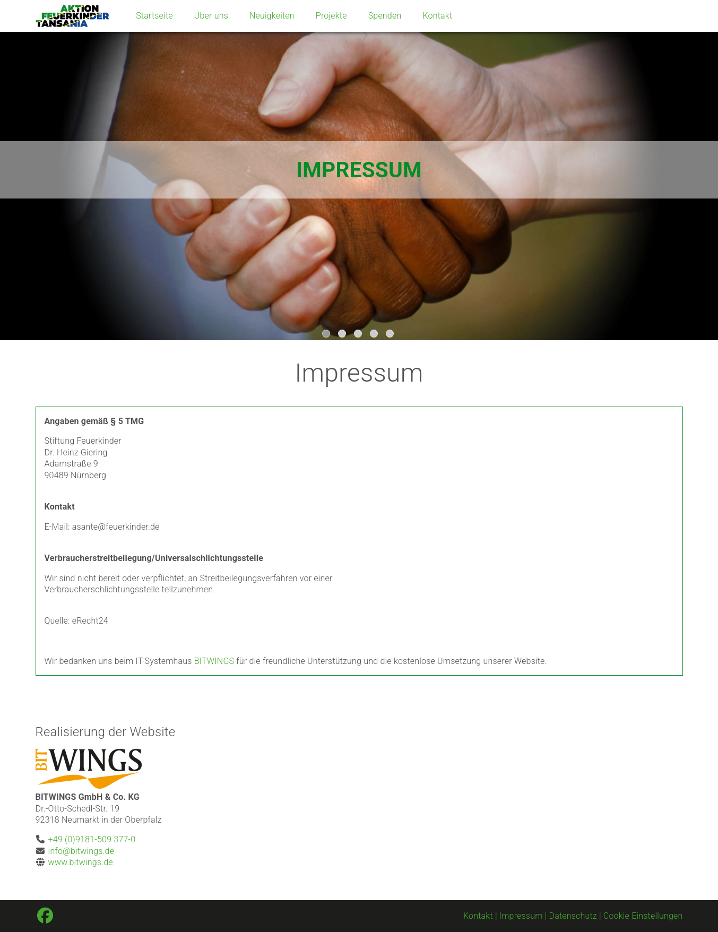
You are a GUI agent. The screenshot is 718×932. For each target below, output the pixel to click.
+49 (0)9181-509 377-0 (92, 839)
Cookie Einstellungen (643, 916)
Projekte (331, 16)
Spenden (385, 16)
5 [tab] (391, 335)
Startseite (154, 16)
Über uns (211, 16)
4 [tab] (375, 335)
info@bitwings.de (81, 851)
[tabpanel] (359, 170)
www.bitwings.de (80, 862)
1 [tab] (327, 335)
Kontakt (437, 16)
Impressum (521, 916)
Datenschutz (573, 916)
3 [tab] (359, 335)
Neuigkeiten (272, 16)
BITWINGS (214, 661)
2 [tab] (343, 335)
